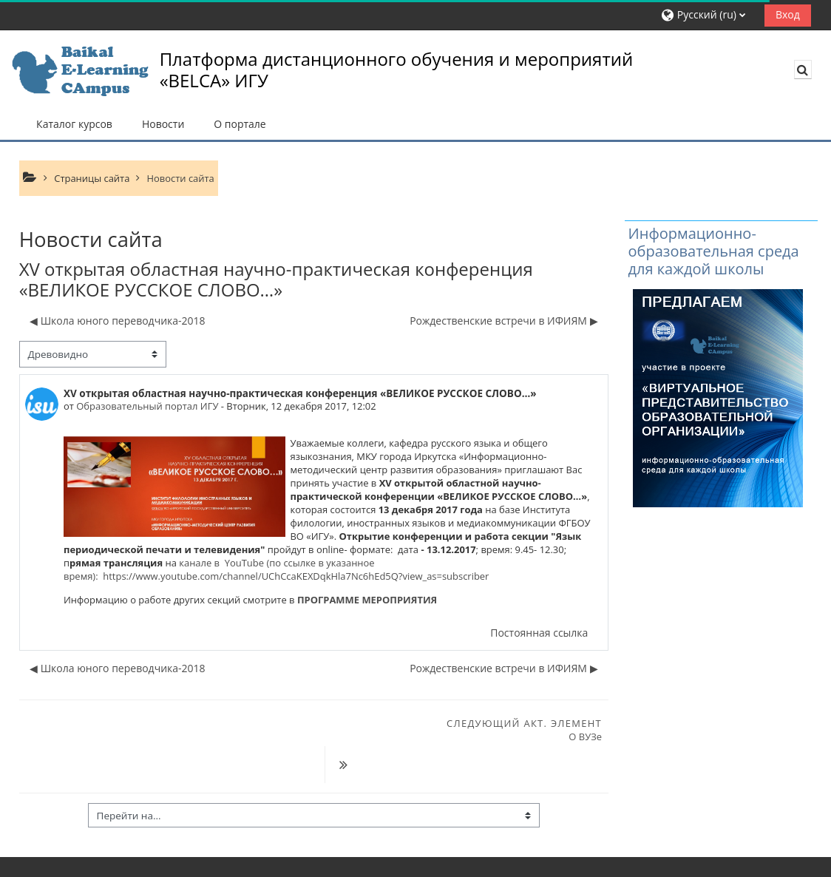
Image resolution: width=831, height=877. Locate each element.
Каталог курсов (74, 124)
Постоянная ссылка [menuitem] (539, 633)
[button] (707, 15)
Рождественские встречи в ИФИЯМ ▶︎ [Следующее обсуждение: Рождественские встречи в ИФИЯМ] (503, 321)
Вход (788, 14)
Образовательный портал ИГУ (147, 406)
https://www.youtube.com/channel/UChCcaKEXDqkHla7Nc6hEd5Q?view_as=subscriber (296, 576)
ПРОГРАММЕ (327, 599)
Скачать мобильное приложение (95, 861)
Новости (163, 124)
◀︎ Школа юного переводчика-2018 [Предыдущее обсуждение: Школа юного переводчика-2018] (118, 321)
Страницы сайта (91, 178)
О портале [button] (239, 124)
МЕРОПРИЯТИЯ (399, 599)
